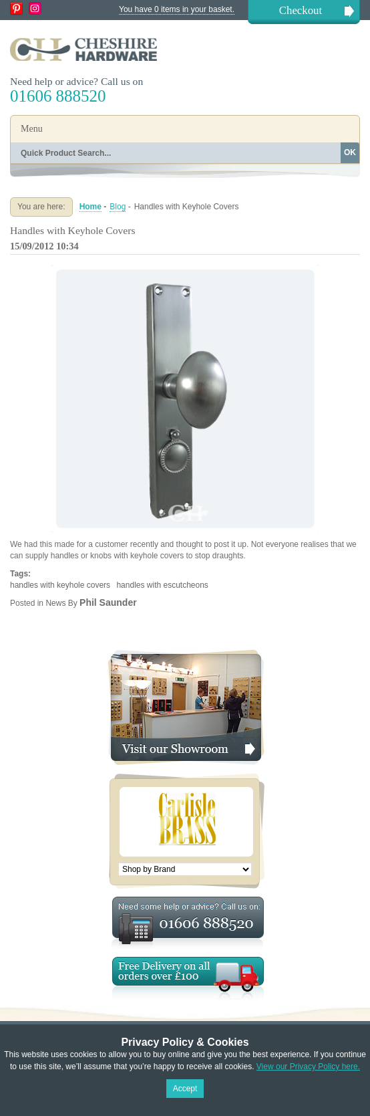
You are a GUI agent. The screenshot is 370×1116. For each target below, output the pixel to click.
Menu (32, 129)
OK (350, 152)
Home (90, 206)
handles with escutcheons (162, 585)
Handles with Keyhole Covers (73, 230)
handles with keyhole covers (60, 585)
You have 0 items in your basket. (176, 9)
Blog (118, 206)
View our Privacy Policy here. (308, 1066)
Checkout (300, 10)
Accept (185, 1088)
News (55, 603)
